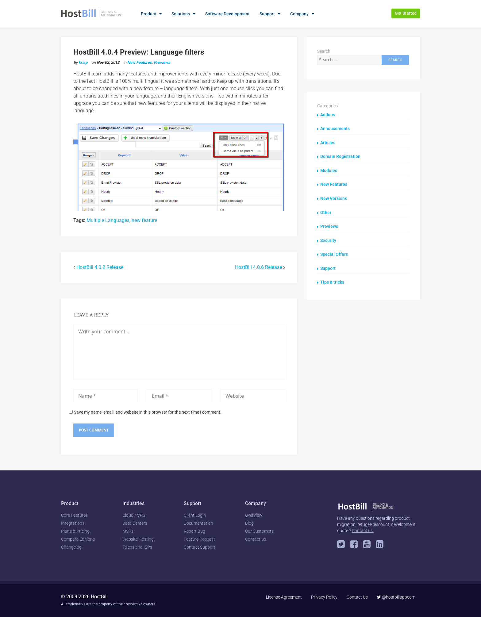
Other (325, 211)
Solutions (180, 13)
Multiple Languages (108, 220)
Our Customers (259, 531)
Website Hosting (138, 539)
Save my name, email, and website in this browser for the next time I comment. (147, 412)
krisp (83, 62)
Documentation (198, 523)
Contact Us (357, 597)
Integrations (72, 523)
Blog (249, 523)
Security (328, 238)
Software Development (227, 13)
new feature (144, 220)
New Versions (333, 197)
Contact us (255, 539)
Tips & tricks (332, 280)
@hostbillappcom (396, 597)
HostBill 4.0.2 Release (99, 267)
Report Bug (194, 531)
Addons (327, 114)
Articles (327, 142)
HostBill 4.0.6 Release (258, 267)
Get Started (406, 13)
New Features (139, 62)
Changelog (71, 547)
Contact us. (363, 530)
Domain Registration (340, 156)
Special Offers (334, 252)
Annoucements (335, 128)
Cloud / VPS (133, 515)
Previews (162, 62)
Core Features (74, 515)
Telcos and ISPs (137, 547)
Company (299, 13)
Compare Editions (78, 539)
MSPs (127, 531)
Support (267, 13)
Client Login (195, 515)
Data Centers (134, 523)
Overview (253, 515)
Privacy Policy (324, 597)
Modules (328, 169)
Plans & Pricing (75, 531)
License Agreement (284, 597)
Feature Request (199, 539)
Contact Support (199, 547)
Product (148, 13)
